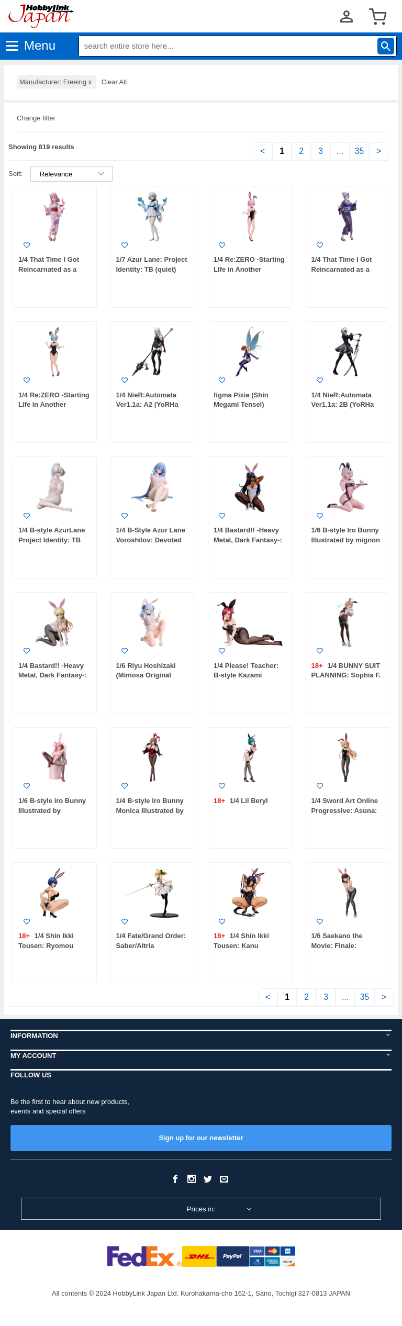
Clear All (114, 82)
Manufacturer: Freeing (56, 82)
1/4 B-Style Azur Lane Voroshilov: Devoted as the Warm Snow (150, 539)
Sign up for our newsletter (201, 1138)
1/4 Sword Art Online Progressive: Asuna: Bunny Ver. (344, 810)
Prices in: (201, 1209)
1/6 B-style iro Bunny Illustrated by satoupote (52, 810)
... (340, 151)
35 (359, 151)
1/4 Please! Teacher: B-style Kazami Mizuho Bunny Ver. (246, 675)
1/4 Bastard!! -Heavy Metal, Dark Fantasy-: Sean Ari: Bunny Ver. (52, 675)
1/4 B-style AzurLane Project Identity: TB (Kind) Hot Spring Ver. (53, 539)
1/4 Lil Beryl (248, 801)
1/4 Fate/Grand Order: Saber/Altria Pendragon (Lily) (151, 945)
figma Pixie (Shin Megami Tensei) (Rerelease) (241, 404)
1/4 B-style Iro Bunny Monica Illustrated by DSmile (150, 810)
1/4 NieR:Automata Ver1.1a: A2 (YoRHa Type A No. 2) (147, 404)
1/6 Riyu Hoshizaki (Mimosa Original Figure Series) (146, 675)
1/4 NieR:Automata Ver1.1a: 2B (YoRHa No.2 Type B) (342, 404)
